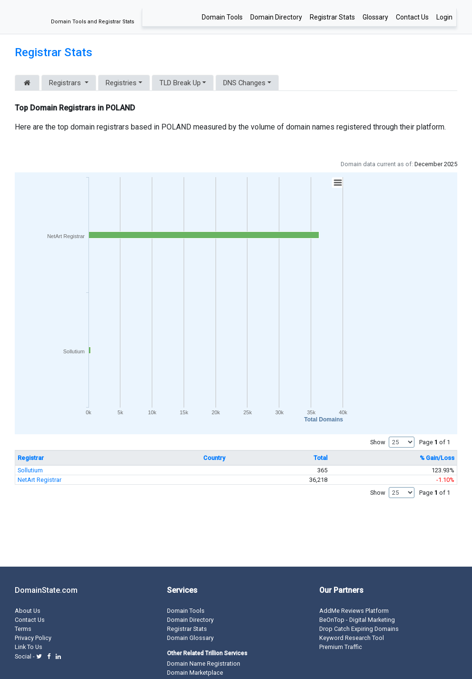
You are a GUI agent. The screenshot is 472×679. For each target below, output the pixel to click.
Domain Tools (222, 17)
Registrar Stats (332, 17)
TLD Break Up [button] (180, 83)
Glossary (375, 17)
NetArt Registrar (39, 479)
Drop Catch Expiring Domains (359, 628)
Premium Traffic (340, 646)
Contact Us (412, 17)
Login (444, 17)
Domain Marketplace (195, 672)
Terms (23, 628)
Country (214, 457)
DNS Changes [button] (244, 83)
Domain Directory (276, 17)
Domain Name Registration (203, 663)
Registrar (31, 457)
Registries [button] (121, 83)
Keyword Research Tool (351, 637)
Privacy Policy (33, 637)
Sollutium (30, 470)
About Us (27, 610)
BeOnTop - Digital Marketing (357, 619)
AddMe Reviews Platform (354, 610)
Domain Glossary (190, 637)
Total (320, 457)
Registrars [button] (66, 83)
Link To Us (28, 646)
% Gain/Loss (437, 457)
